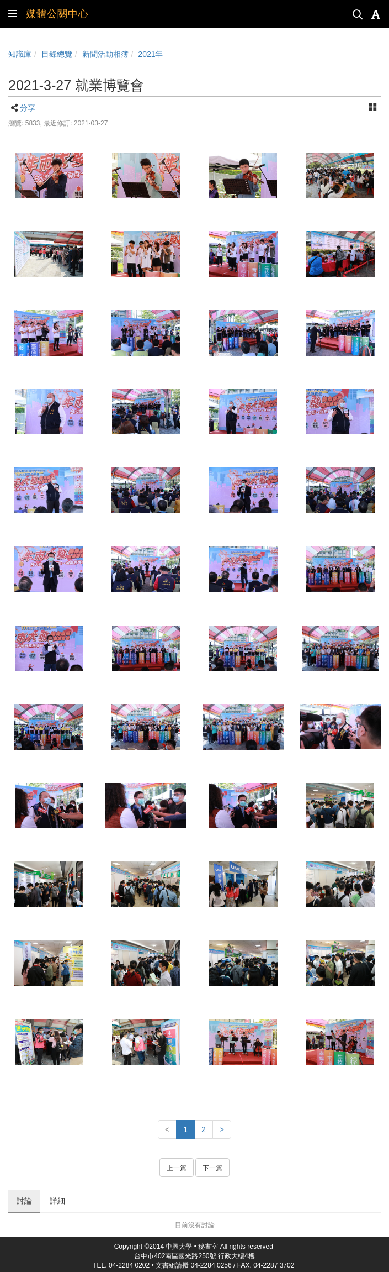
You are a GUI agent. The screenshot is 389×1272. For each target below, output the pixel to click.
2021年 (150, 54)
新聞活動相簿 (105, 54)
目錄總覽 (56, 54)
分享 (27, 107)
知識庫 (19, 54)
